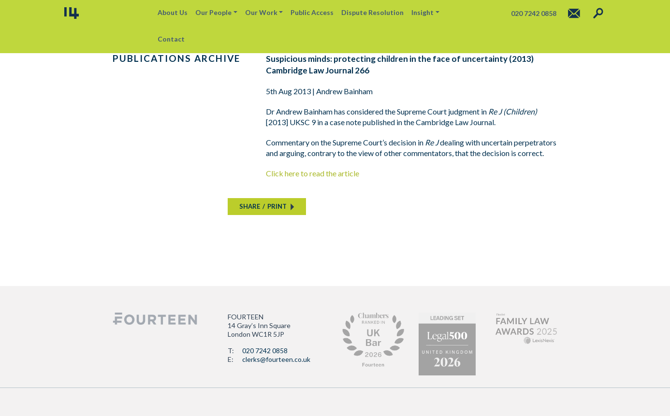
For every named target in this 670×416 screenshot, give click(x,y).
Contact (171, 39)
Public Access (312, 12)
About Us (173, 12)
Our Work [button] (261, 12)
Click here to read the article (312, 173)
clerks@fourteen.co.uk (276, 359)
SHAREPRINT (263, 206)
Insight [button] (422, 12)
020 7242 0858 (265, 350)
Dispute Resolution (372, 12)
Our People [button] (213, 12)
